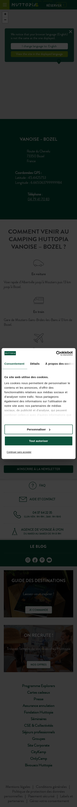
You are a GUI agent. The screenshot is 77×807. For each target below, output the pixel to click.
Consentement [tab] (14, 363)
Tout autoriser (38, 440)
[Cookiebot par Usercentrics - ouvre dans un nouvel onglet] (56, 353)
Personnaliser (38, 429)
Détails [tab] (35, 363)
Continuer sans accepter (19, 452)
